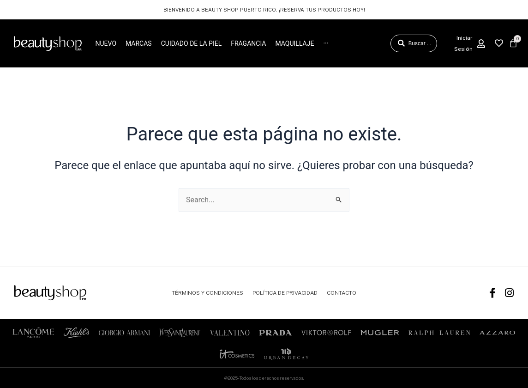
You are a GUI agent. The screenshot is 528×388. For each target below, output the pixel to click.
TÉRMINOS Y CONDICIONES (207, 293)
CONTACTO (341, 293)
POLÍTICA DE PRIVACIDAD (285, 293)
